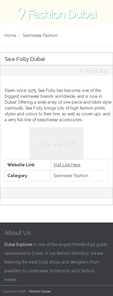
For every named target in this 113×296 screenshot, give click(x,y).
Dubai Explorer (18, 244)
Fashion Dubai (40, 291)
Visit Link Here (66, 164)
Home (10, 35)
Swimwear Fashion (40, 35)
